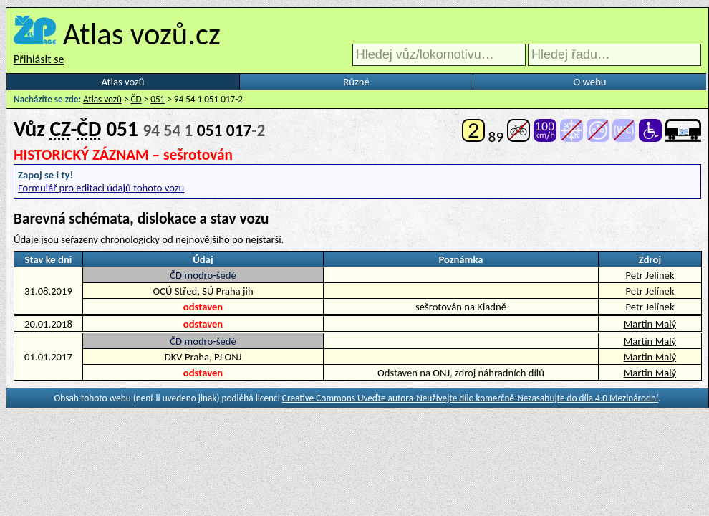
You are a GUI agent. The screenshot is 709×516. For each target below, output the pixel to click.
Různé (356, 81)
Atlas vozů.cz (142, 33)
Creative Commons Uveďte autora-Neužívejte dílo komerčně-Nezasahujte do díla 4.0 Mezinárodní (470, 398)
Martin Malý (650, 323)
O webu (589, 81)
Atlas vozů (123, 81)
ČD (136, 99)
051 (157, 99)
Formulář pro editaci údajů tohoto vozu (101, 187)
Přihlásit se (39, 59)
